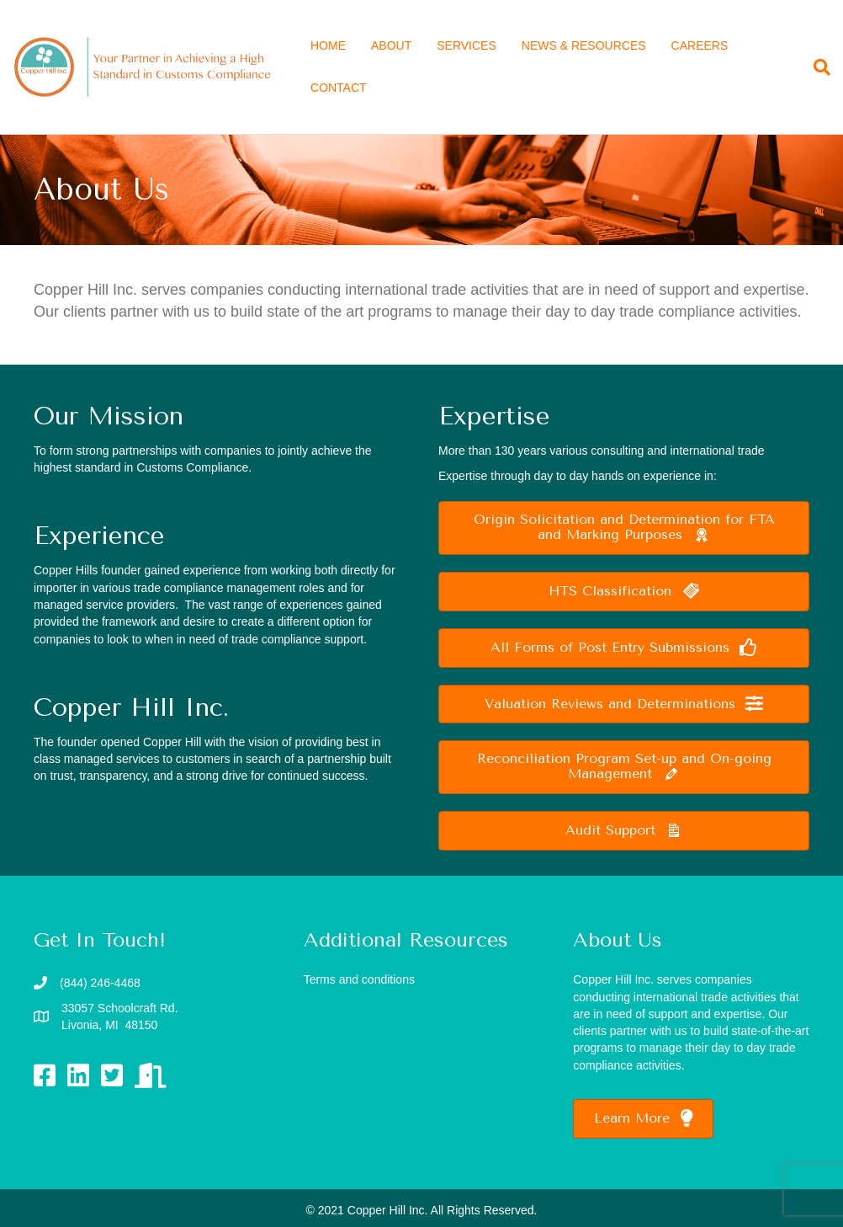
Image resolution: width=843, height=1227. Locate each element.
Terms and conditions (359, 979)
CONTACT (338, 87)
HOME (328, 45)
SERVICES (466, 45)
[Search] (815, 67)
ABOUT (391, 45)
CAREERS (700, 45)
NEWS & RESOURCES (584, 45)
